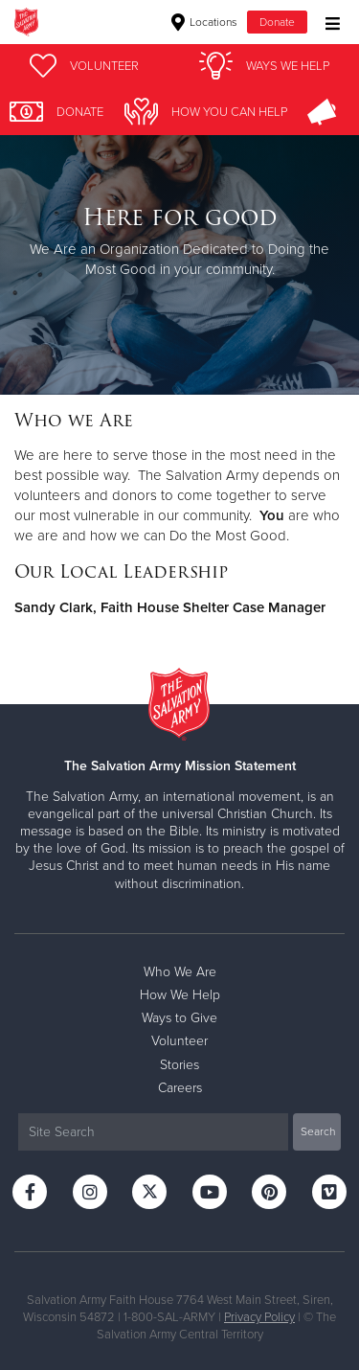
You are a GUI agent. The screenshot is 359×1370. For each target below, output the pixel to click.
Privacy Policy (259, 1317)
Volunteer (179, 1041)
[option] (179, 242)
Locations (204, 22)
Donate (277, 22)
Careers (180, 1088)
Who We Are (180, 972)
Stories (179, 1065)
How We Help (180, 995)
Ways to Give (179, 1018)
